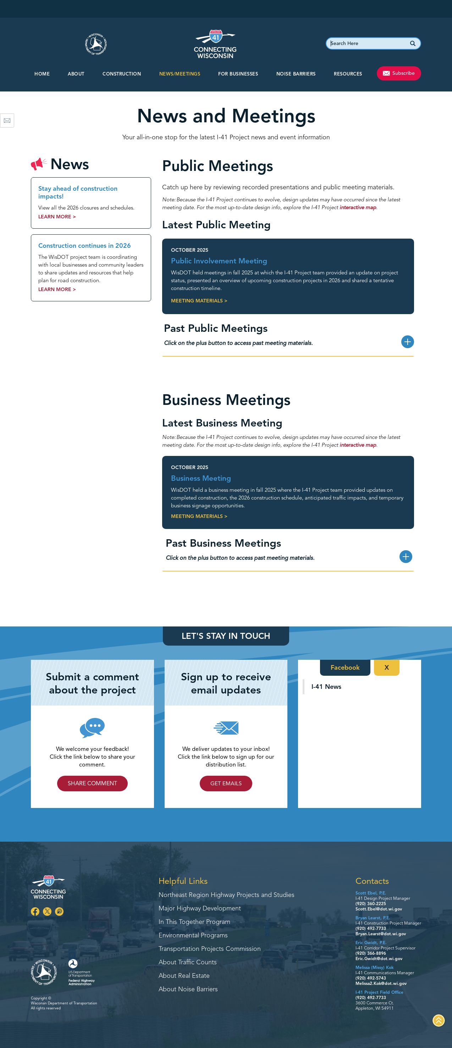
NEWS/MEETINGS (179, 74)
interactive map (358, 207)
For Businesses (238, 74)
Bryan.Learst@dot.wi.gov (380, 933)
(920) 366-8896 (370, 953)
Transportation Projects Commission (210, 949)
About (76, 74)
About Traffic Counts (188, 962)
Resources (348, 74)
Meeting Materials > (199, 301)
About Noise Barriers (188, 989)
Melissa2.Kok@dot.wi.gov (381, 983)
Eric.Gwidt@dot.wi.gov (378, 958)
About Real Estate (184, 976)
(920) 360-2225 (370, 903)
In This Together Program (194, 922)
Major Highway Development (200, 908)
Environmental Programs (193, 935)
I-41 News (326, 687)
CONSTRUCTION (122, 74)
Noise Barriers (296, 74)
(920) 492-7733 (370, 928)
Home (42, 74)
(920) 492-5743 (370, 978)
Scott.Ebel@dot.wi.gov (378, 909)
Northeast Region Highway (226, 895)
